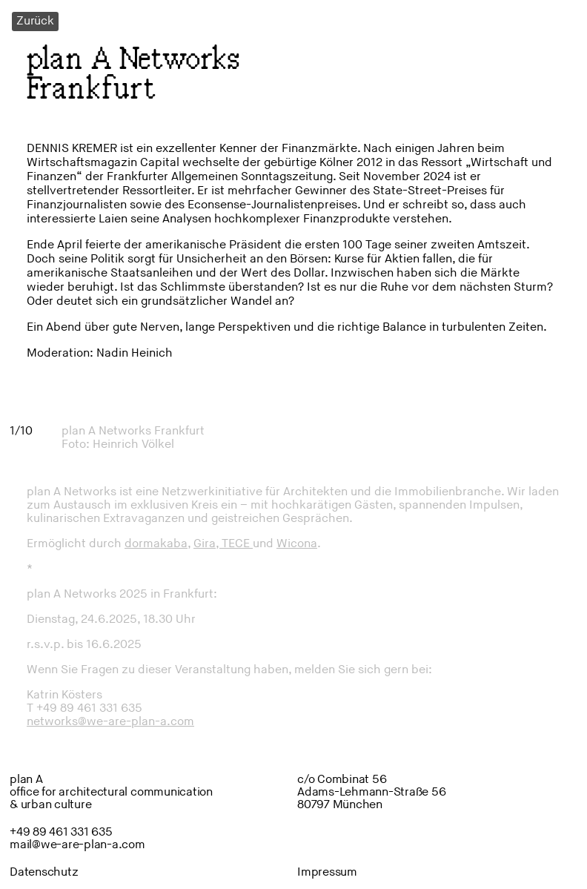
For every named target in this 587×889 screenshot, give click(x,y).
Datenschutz (44, 872)
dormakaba (156, 544)
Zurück (35, 21)
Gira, (207, 544)
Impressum (327, 872)
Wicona (296, 544)
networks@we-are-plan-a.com (110, 722)
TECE (237, 544)
